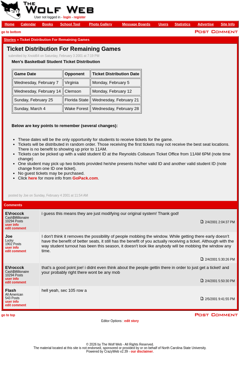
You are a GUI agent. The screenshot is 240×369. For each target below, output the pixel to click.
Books (47, 24)
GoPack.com (85, 178)
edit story (131, 321)
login (67, 17)
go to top (8, 315)
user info (12, 224)
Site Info (228, 24)
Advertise (205, 24)
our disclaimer (142, 351)
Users (163, 24)
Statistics (182, 24)
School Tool (70, 24)
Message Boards (136, 24)
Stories (10, 40)
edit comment (15, 228)
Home (9, 24)
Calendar (28, 24)
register (80, 17)
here (32, 178)
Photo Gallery (100, 24)
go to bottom (11, 32)
